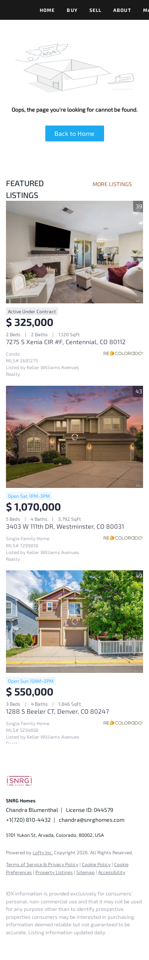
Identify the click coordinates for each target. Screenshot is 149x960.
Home (47, 10)
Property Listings (54, 872)
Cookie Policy (96, 864)
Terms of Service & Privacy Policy (42, 864)
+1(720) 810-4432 (28, 819)
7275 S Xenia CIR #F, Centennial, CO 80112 (66, 341)
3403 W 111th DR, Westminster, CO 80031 (65, 526)
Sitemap (85, 872)
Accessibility (111, 872)
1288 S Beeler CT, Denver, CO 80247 (57, 711)
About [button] (122, 10)
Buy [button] (72, 10)
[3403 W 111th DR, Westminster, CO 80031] (74, 437)
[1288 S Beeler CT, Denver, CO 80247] (74, 621)
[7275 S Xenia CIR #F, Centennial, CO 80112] (74, 252)
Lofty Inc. (43, 852)
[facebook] (10, 944)
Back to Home (74, 133)
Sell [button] (95, 10)
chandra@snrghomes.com (91, 819)
